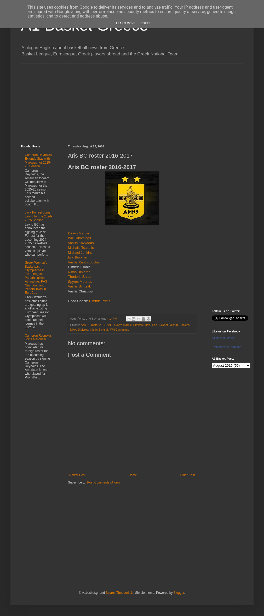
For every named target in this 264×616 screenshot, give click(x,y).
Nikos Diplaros (79, 272)
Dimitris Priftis (99, 301)
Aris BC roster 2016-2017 (97, 324)
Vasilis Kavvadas (81, 243)
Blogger (179, 593)
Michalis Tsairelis (81, 248)
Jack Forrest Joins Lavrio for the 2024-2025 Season (38, 216)
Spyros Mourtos (80, 282)
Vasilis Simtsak (79, 286)
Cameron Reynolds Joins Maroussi (38, 337)
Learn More (125, 23)
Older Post (187, 475)
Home (133, 475)
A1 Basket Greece (223, 337)
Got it (145, 23)
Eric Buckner (78, 257)
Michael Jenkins (80, 253)
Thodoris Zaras (79, 277)
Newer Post (77, 475)
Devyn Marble (78, 233)
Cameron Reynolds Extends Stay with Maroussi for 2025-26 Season (38, 160)
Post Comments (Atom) (103, 482)
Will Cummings (79, 238)
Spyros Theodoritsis (119, 593)
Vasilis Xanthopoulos (84, 262)
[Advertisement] (132, 100)
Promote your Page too (226, 346)
